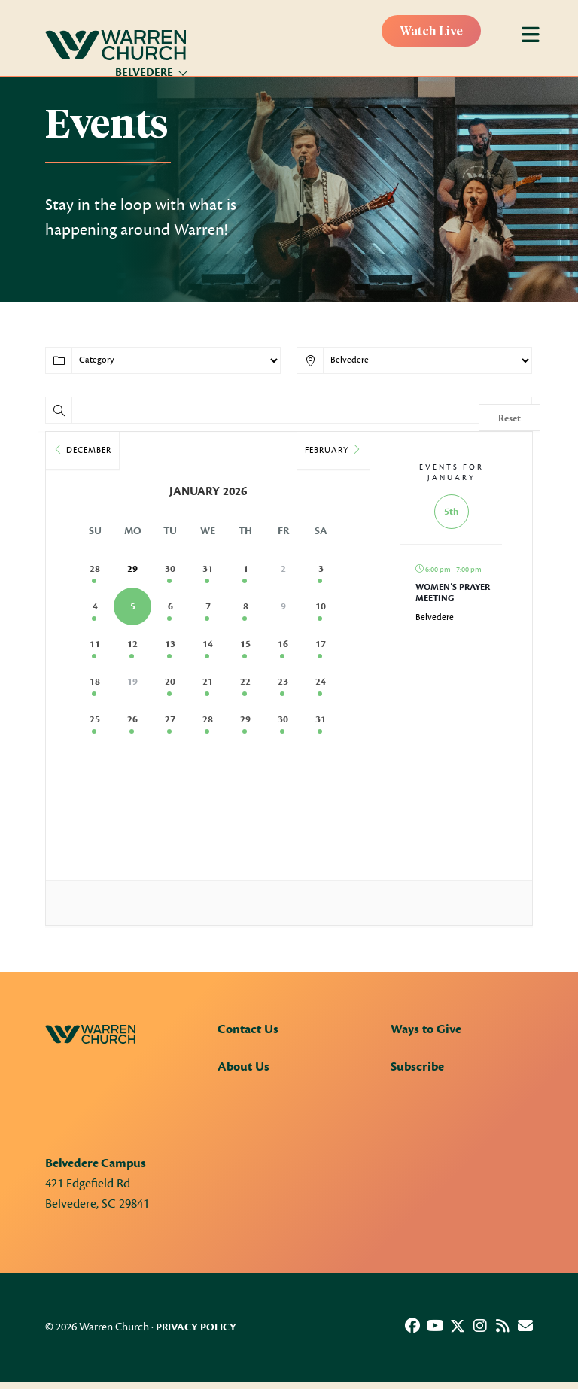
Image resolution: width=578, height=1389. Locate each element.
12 (132, 644)
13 (170, 644)
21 (207, 682)
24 (320, 682)
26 (132, 719)
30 (170, 569)
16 (283, 644)
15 (245, 644)
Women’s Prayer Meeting (452, 593)
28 (95, 569)
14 (207, 644)
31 (207, 569)
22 (245, 682)
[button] (412, 1325)
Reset (509, 418)
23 (283, 682)
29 (245, 719)
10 (320, 606)
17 (320, 644)
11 (95, 644)
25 (95, 719)
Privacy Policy (196, 1327)
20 (170, 682)
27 (170, 719)
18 (95, 682)
